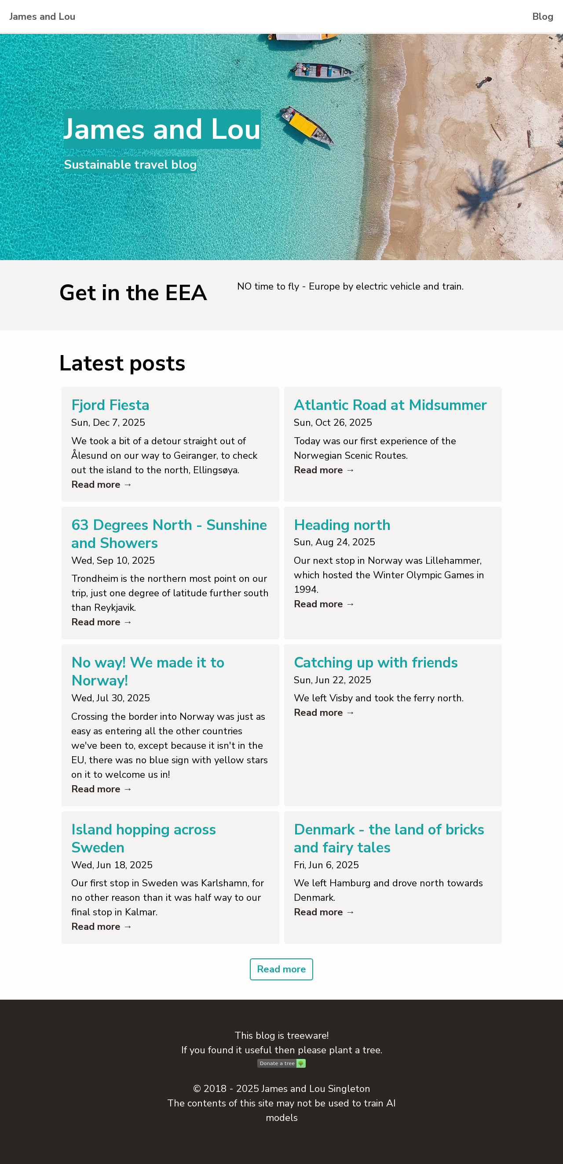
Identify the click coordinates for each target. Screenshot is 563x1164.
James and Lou (42, 16)
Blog (542, 16)
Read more (281, 969)
